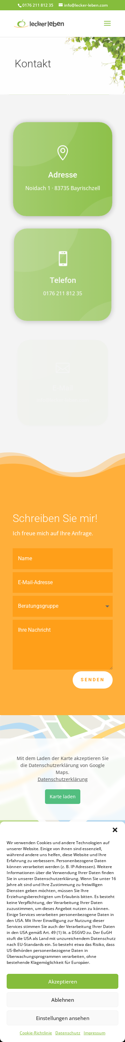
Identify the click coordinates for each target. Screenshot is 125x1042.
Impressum (94, 1033)
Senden (93, 679)
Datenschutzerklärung (63, 779)
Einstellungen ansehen (62, 1018)
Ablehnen (62, 999)
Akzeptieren (62, 981)
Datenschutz (67, 1033)
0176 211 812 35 (62, 293)
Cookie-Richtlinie (36, 1033)
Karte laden (63, 796)
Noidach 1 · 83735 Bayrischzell (62, 188)
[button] (115, 830)
